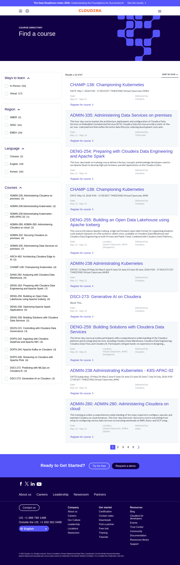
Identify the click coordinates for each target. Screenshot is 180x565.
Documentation (138, 535)
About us (25, 494)
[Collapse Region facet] (19, 109)
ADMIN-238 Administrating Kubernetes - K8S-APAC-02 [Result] (121, 370)
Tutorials (103, 537)
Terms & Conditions (53, 554)
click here (120, 556)
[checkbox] (6, 86)
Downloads (105, 520)
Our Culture (74, 520)
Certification (105, 511)
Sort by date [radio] (168, 74)
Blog (132, 511)
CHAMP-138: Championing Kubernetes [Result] (107, 84)
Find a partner (106, 524)
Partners (100, 494)
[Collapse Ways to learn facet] (28, 78)
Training (103, 532)
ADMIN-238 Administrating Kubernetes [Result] (106, 263)
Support (134, 544)
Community (136, 531)
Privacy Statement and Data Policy (72, 554)
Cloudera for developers (136, 517)
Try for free (99, 465)
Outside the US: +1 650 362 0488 (40, 522)
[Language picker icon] (27, 11)
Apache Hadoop (24, 556)
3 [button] (123, 447)
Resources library (139, 539)
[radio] (177, 74)
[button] (138, 447)
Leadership (60, 494)
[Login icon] (20, 11)
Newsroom (81, 494)
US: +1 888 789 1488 (32, 517)
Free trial (103, 528)
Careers (42, 494)
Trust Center (136, 527)
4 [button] (128, 447)
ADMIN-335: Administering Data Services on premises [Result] (121, 115)
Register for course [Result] (80, 104)
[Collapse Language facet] (23, 148)
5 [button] (133, 447)
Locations (73, 528)
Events (133, 522)
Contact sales (106, 515)
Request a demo (126, 465)
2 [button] (118, 447)
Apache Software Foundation (84, 556)
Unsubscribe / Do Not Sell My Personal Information (103, 554)
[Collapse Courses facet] (20, 187)
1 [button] (113, 447)
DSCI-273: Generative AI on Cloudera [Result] (105, 296)
